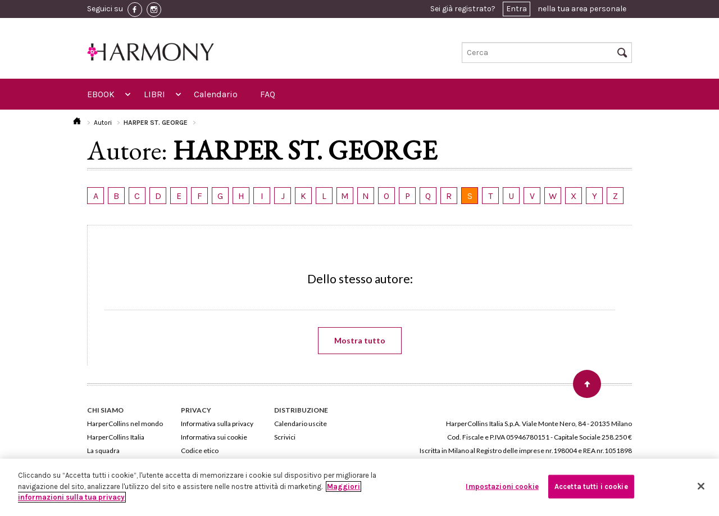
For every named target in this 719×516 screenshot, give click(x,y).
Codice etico (200, 450)
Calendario (216, 94)
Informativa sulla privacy (217, 423)
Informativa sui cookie (214, 437)
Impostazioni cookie (502, 486)
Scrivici (284, 437)
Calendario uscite (300, 423)
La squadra (103, 450)
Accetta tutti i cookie (591, 486)
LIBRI (154, 94)
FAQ (267, 94)
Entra (516, 8)
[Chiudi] (701, 486)
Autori (103, 122)
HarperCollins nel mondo (125, 423)
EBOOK (101, 94)
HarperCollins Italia (115, 437)
